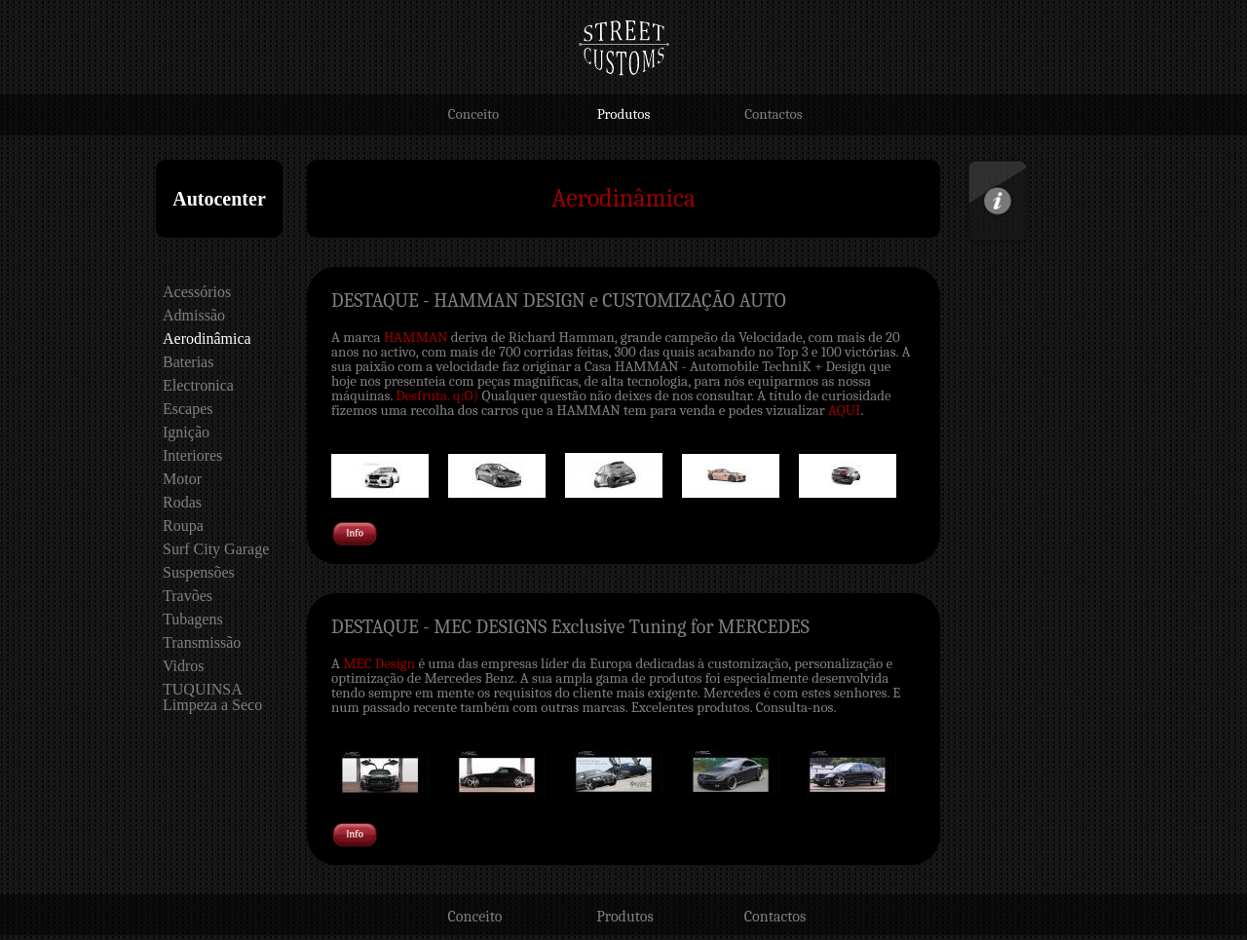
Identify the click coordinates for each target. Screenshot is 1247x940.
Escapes (188, 408)
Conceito (473, 114)
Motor (182, 478)
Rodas (182, 502)
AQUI (844, 410)
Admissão (194, 315)
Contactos (773, 114)
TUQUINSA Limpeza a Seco (212, 697)
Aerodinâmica (207, 338)
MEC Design (379, 663)
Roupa (183, 525)
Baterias (188, 362)
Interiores (192, 455)
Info (977, 165)
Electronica (198, 385)
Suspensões (199, 572)
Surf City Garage (216, 549)
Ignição (186, 432)
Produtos (624, 114)
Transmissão (202, 642)
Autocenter (219, 198)
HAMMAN (415, 337)
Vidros (184, 666)
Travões (187, 595)
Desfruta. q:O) (437, 395)
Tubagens (193, 619)
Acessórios (197, 291)
